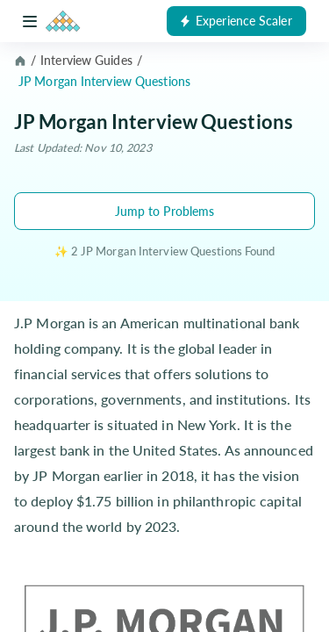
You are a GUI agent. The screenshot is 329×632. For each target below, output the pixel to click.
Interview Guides (86, 60)
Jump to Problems (165, 211)
